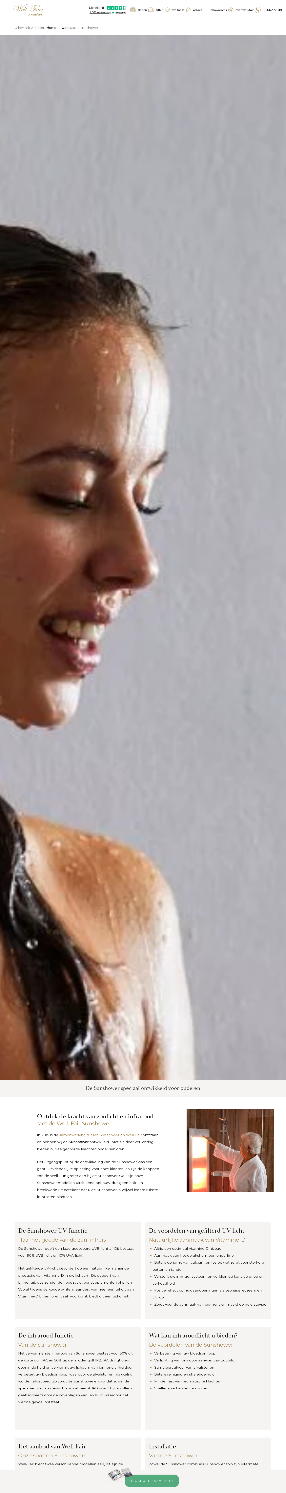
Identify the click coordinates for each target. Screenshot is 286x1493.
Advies (197, 10)
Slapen (142, 10)
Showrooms (219, 10)
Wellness (178, 10)
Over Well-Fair (244, 10)
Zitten (160, 10)
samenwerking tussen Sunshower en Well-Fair (100, 1135)
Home (51, 28)
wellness (68, 28)
